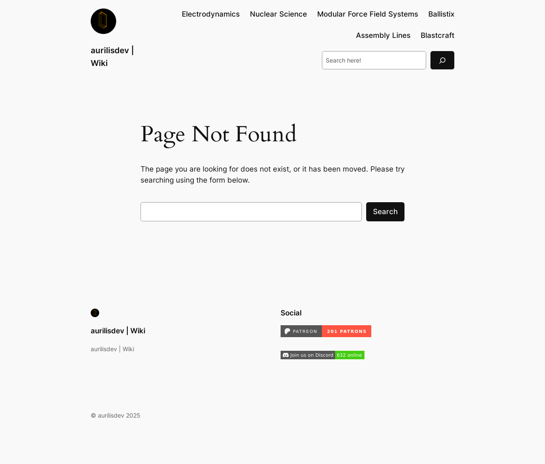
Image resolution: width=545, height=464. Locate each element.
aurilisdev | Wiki (118, 331)
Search (385, 211)
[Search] (442, 60)
